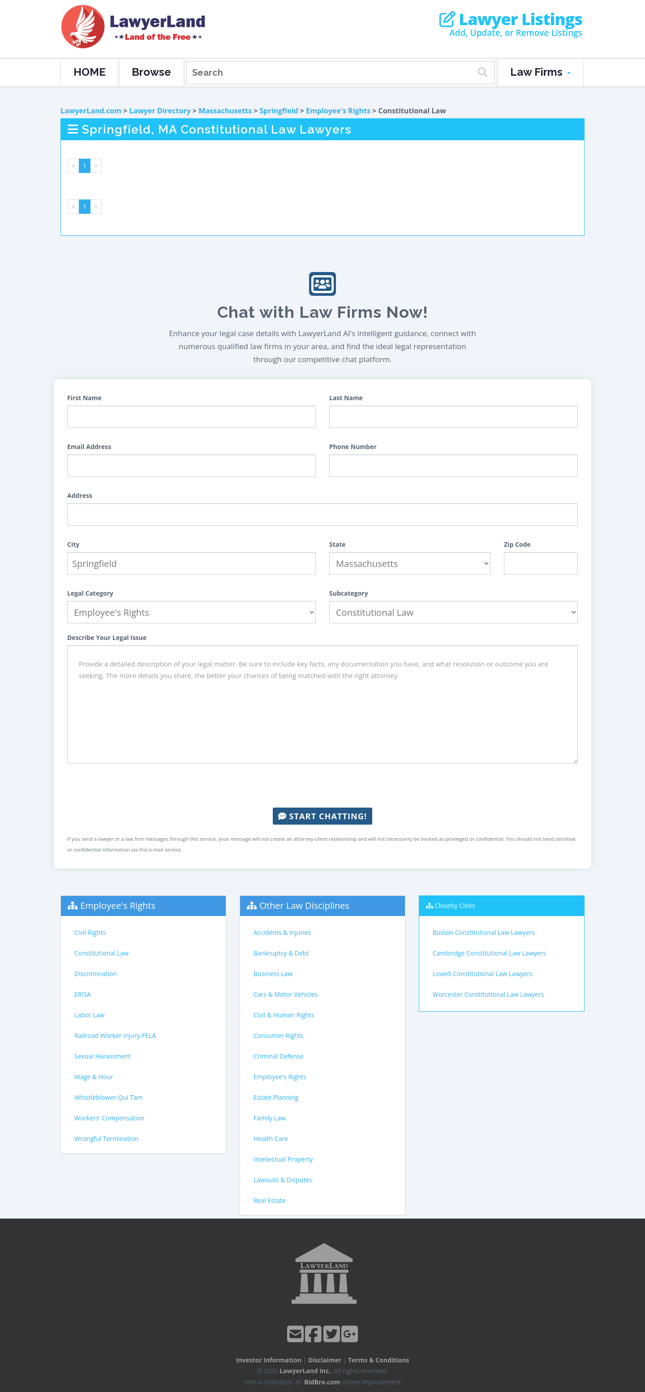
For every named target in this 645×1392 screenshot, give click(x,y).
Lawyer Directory (159, 111)
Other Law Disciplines (304, 905)
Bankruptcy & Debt (281, 953)
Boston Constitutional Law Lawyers (484, 932)
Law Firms (540, 71)
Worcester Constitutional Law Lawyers (488, 994)
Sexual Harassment (102, 1056)
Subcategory (348, 593)
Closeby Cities (455, 905)
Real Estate (270, 1200)
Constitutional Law (101, 953)
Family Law (270, 1118)
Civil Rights (90, 932)
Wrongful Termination (106, 1138)
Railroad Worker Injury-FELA (115, 1035)
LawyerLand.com (90, 111)
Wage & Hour (93, 1076)
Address (79, 495)
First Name (84, 397)
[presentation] (322, 785)
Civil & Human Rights (284, 1015)
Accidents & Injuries (282, 932)
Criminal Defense (279, 1056)
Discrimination (95, 973)
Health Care (271, 1138)
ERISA (82, 994)
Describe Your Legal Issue (106, 637)
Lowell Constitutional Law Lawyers (483, 973)
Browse (151, 71)
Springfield (278, 111)
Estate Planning (276, 1097)
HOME (89, 71)
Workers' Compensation (109, 1118)
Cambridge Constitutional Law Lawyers (489, 953)
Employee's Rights (338, 111)
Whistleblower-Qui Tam (108, 1097)
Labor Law (89, 1015)
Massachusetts (225, 111)
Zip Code (517, 544)
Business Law (273, 973)
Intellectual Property (283, 1159)
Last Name (346, 397)
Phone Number (353, 446)
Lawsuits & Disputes (283, 1180)
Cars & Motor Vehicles (286, 994)
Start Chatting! (322, 816)
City (73, 544)
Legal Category (90, 593)
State (337, 544)
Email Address (89, 446)
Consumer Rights (278, 1035)
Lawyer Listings (510, 19)
